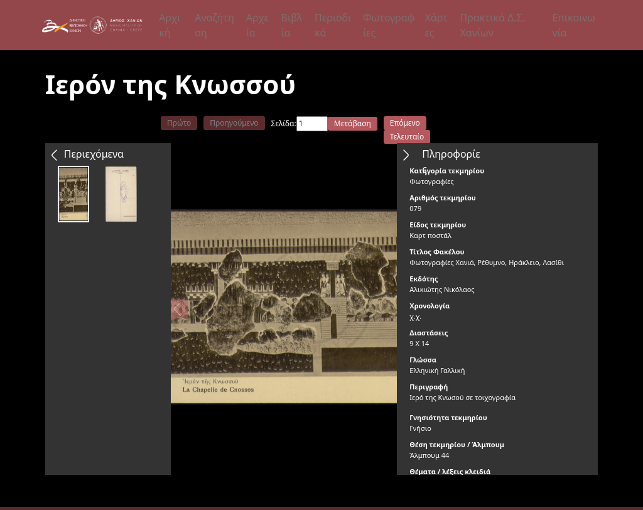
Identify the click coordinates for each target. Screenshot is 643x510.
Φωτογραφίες (388, 25)
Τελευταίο (407, 136)
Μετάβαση (352, 123)
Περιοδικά (333, 25)
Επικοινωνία (573, 25)
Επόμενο (405, 122)
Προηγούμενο (234, 122)
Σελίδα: (283, 123)
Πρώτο (179, 122)
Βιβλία (292, 25)
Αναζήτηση (214, 25)
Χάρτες (436, 25)
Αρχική (169, 25)
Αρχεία (257, 25)
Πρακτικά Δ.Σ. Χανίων (492, 25)
